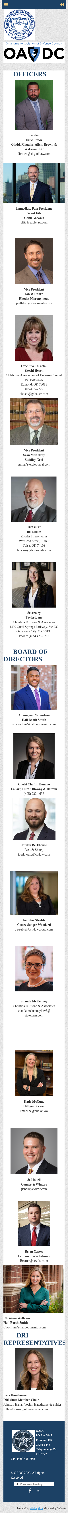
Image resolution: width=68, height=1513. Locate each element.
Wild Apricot (36, 1508)
